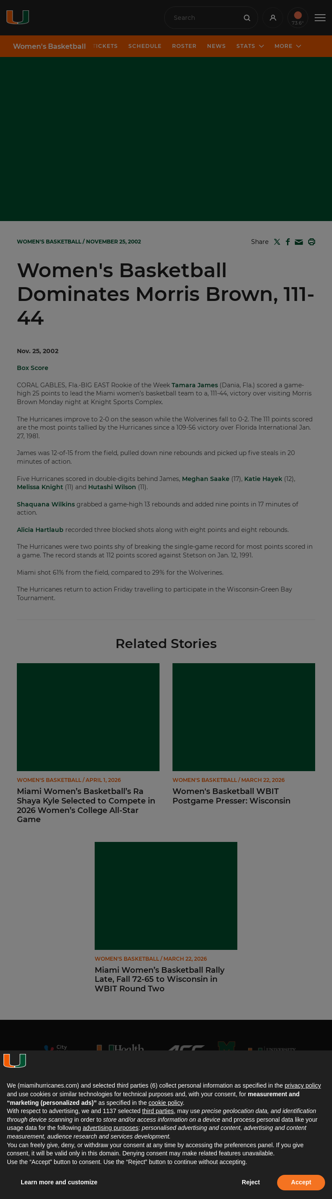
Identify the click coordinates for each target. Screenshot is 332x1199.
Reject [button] (251, 1182)
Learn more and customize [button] (59, 1182)
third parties (158, 1110)
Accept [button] (301, 1182)
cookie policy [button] (166, 1102)
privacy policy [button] (302, 1085)
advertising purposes (110, 1127)
